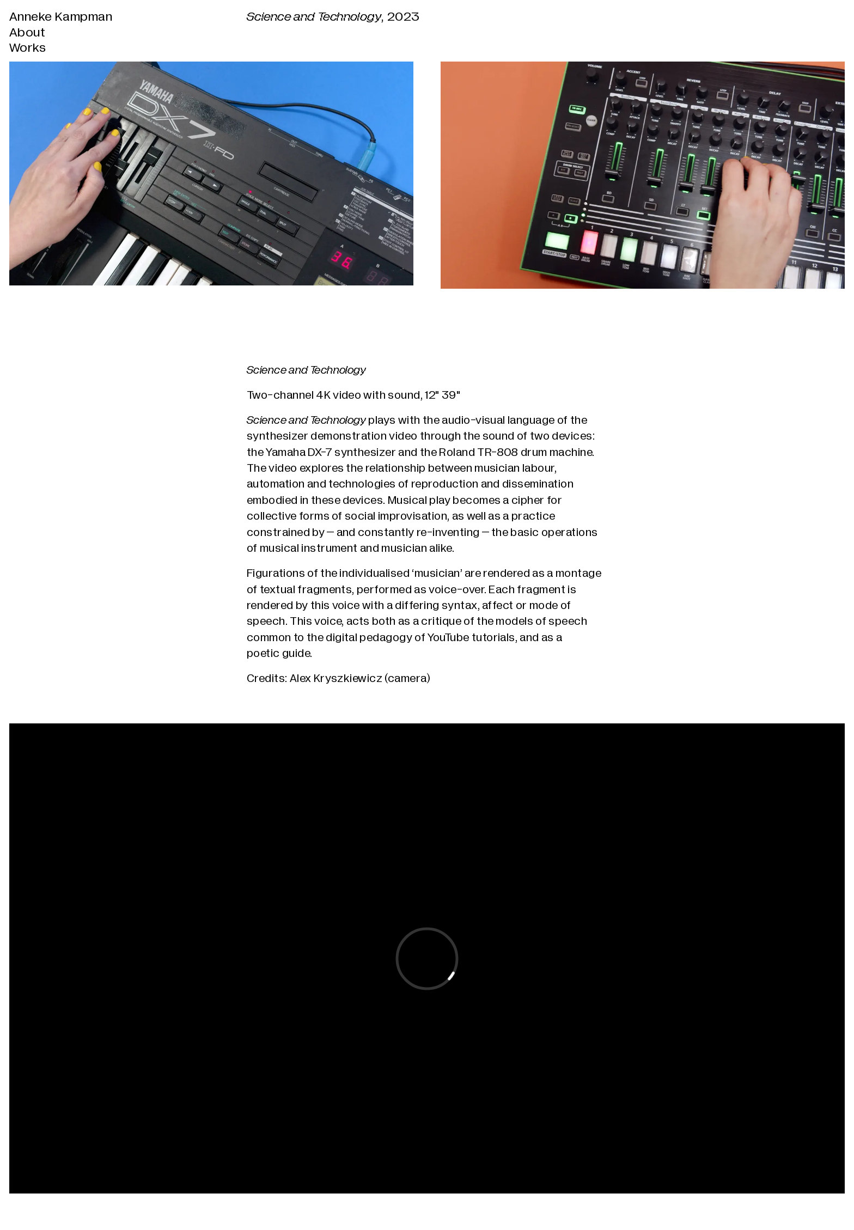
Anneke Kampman (60, 17)
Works (27, 48)
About (27, 33)
